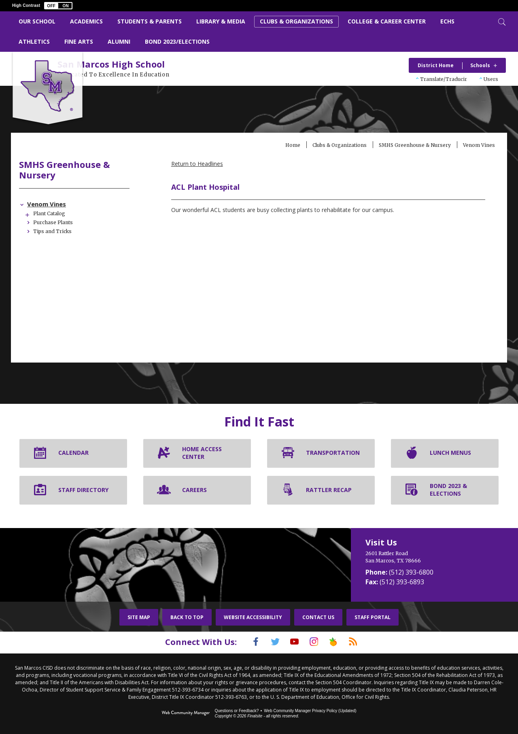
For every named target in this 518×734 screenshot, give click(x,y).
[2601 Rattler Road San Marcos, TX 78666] (428, 558)
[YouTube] (292, 642)
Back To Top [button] (187, 618)
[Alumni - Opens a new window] (119, 42)
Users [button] (491, 79)
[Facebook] (245, 642)
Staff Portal (373, 618)
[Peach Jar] (339, 642)
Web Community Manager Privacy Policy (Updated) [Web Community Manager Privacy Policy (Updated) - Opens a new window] (310, 711)
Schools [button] (480, 65)
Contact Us (318, 618)
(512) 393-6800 (411, 573)
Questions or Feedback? (236, 711)
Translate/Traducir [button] (443, 79)
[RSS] (363, 642)
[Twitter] (269, 642)
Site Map (138, 618)
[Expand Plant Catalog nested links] (49, 214)
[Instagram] (316, 642)
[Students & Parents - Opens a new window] (149, 22)
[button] (58, 5)
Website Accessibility (253, 618)
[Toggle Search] (501, 21)
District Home (436, 65)
